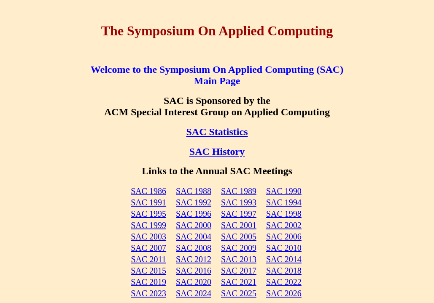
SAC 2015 (148, 270)
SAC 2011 (148, 259)
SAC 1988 (193, 191)
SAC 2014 (284, 259)
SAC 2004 (193, 236)
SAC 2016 (193, 270)
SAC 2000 (193, 225)
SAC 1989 (238, 191)
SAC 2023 (148, 293)
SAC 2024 (193, 293)
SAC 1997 (238, 213)
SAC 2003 (148, 236)
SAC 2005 (238, 236)
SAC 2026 (284, 293)
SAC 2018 (284, 270)
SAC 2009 (238, 247)
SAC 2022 (284, 282)
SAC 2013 (238, 259)
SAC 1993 (238, 202)
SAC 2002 (284, 225)
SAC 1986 (148, 191)
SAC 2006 (284, 236)
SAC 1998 (284, 213)
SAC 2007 (148, 247)
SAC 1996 (193, 213)
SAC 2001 (238, 225)
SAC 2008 (193, 247)
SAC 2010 (284, 247)
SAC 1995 (148, 213)
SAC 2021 (238, 282)
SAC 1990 (284, 191)
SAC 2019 (148, 282)
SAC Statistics (217, 131)
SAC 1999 (148, 225)
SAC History (217, 151)
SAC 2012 (193, 259)
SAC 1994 (284, 202)
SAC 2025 (238, 293)
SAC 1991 (148, 202)
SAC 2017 (238, 270)
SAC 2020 (193, 282)
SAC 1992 (193, 202)
